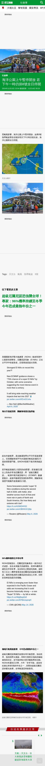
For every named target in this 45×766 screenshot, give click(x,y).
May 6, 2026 (32, 514)
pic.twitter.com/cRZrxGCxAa (19, 399)
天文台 (12, 274)
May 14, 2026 (28, 605)
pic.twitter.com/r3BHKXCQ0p (19, 509)
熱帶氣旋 (28, 274)
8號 (36, 274)
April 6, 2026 (12, 406)
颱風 (20, 274)
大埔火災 (11, 8)
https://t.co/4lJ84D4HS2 (17, 506)
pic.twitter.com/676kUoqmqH (19, 600)
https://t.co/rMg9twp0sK (17, 597)
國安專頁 (33, 8)
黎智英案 (22, 8)
